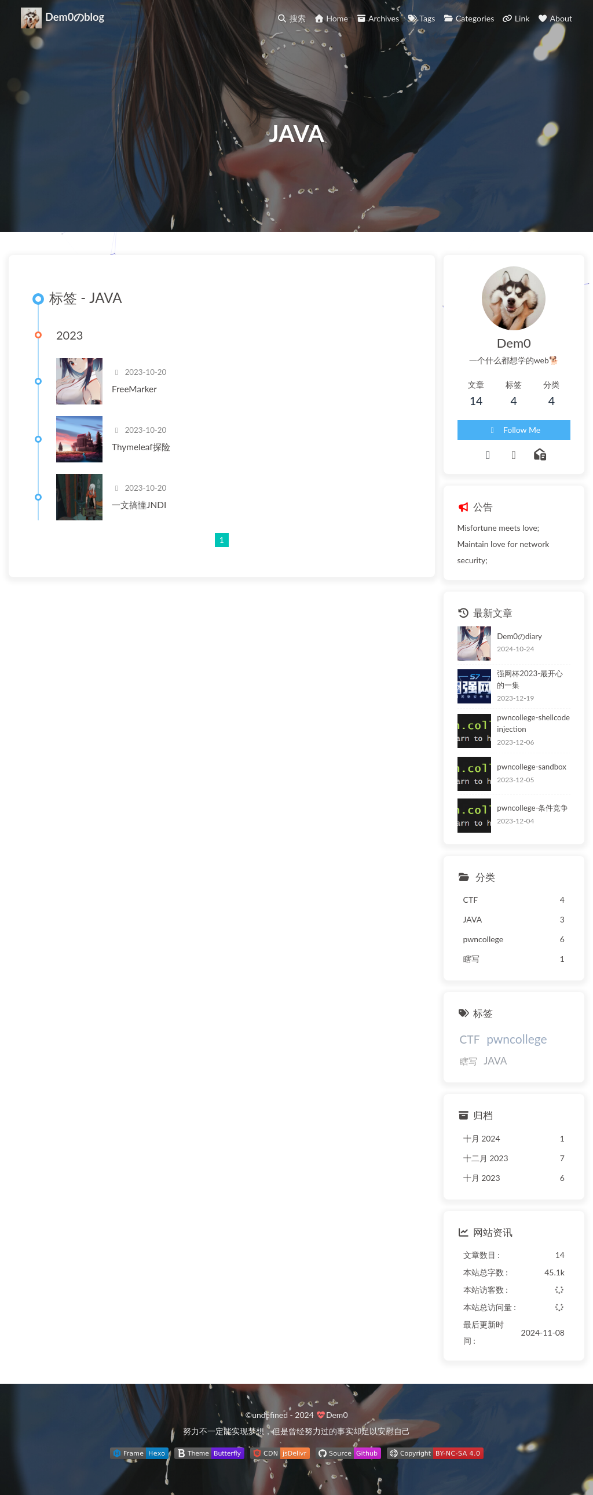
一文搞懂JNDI (139, 504)
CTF (470, 1039)
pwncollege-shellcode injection (533, 723)
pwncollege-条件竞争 (532, 807)
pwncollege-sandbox (531, 766)
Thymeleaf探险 (141, 447)
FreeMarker (134, 389)
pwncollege (516, 1038)
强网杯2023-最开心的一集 (530, 679)
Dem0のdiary (519, 636)
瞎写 (468, 1061)
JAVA (495, 1061)
